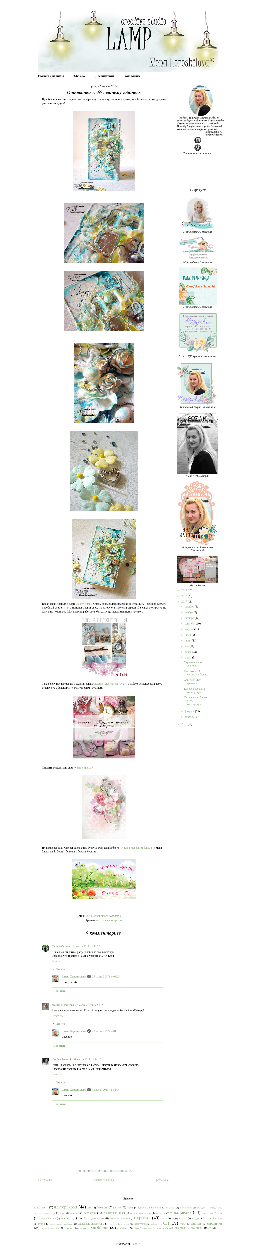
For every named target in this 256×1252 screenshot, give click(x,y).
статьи (182, 1223)
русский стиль (213, 1218)
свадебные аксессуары (91, 1223)
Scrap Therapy (84, 767)
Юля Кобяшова (61, 946)
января (189, 716)
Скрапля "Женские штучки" (110, 683)
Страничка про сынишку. (193, 664)
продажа (196, 1218)
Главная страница (51, 76)
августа (189, 629)
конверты (75, 1213)
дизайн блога (186, 1207)
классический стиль (44, 1213)
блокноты (102, 1207)
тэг (57, 1228)
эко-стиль (196, 1227)
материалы (160, 1213)
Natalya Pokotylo (62, 1059)
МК (219, 1213)
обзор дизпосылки (93, 1218)
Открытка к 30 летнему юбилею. (196, 673)
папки (164, 1218)
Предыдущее (162, 1179)
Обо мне (80, 76)
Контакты (132, 76)
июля (188, 634)
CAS (210, 1228)
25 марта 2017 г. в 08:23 (106, 976)
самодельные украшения (62, 1224)
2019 (184, 590)
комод (62, 1213)
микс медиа (103, 920)
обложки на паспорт (119, 1218)
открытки (117, 920)
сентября (190, 623)
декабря (190, 606)
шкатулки (147, 1228)
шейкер (135, 1228)
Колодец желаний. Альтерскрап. (195, 690)
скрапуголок (140, 1223)
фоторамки (83, 1228)
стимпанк (196, 1223)
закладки (200, 1207)
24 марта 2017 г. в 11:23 (86, 946)
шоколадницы (163, 1228)
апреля (189, 651)
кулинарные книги (114, 1212)
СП (166, 1223)
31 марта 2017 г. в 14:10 (87, 1059)
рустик (41, 1223)
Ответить (57, 961)
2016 (184, 724)
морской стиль (48, 1218)
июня (188, 640)
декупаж (170, 1207)
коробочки (90, 1212)
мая (187, 646)
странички (214, 1223)
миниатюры (207, 1213)
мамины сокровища (140, 1213)
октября (190, 618)
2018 (184, 596)
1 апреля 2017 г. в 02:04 (105, 1089)
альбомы (40, 1207)
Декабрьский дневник (150, 1207)
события (155, 1224)
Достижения (105, 76)
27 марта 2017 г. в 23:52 (89, 1004)
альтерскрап (65, 1206)
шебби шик (101, 1228)
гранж (130, 1207)
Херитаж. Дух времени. (192, 681)
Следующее (45, 1179)
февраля (190, 711)
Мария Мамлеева (63, 1004)
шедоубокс (122, 1228)
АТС (89, 1207)
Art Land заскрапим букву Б (136, 847)
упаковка (68, 1228)
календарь (214, 1207)
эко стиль (180, 1227)
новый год (68, 1218)
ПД (173, 1218)
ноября (189, 612)
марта (188, 657)
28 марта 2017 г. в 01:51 (106, 1031)
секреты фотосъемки (119, 1224)
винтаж (117, 1207)
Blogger (135, 1243)
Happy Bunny (84, 603)
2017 (184, 601)
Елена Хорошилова (74, 976)
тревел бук (46, 1228)
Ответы (60, 969)
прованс (183, 1218)
